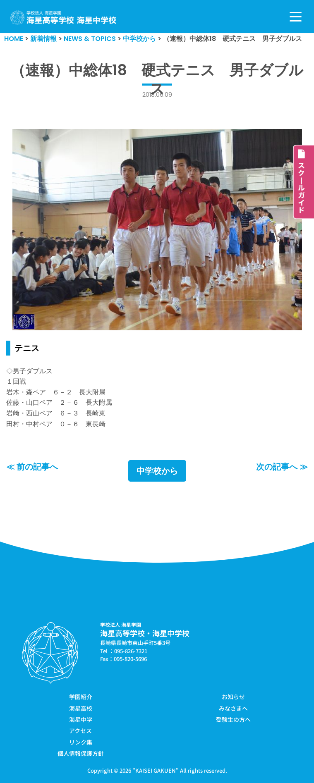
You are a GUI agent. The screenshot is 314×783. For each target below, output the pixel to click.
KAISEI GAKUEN (155, 770)
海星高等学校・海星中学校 (144, 633)
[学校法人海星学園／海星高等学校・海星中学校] (63, 17)
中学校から (157, 471)
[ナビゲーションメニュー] (295, 17)
